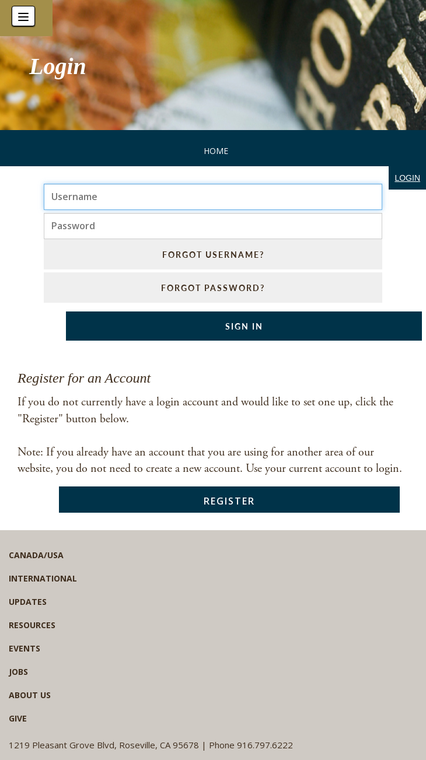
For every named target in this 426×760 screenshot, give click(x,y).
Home (216, 150)
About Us (30, 695)
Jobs (18, 671)
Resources (32, 625)
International (43, 578)
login (407, 178)
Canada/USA (36, 555)
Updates (28, 601)
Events (24, 648)
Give (18, 718)
